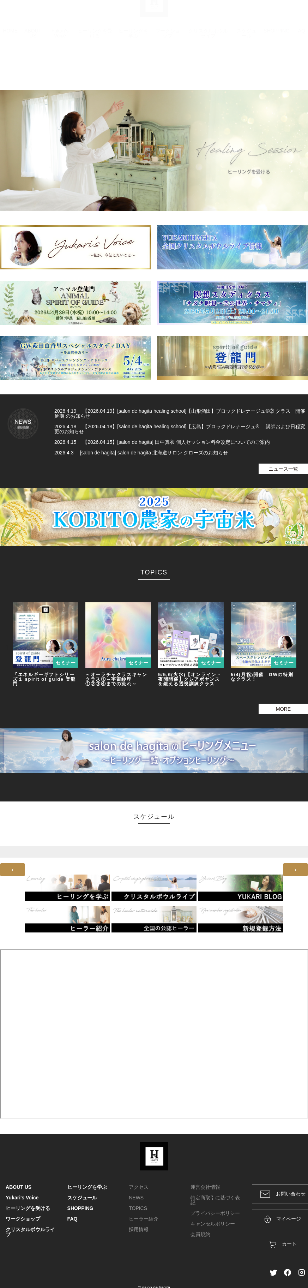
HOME (10, 65)
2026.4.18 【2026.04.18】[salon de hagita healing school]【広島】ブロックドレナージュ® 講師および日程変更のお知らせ (179, 429)
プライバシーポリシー (215, 1213)
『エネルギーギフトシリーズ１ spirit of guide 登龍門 (44, 679)
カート (226, 15)
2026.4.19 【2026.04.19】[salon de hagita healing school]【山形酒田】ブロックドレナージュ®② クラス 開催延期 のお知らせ (179, 413)
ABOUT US (32, 68)
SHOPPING (277, 65)
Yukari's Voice (60, 68)
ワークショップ (167, 68)
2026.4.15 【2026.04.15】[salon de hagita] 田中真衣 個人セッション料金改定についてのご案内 (162, 442)
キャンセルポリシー (213, 1223)
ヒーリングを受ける (95, 68)
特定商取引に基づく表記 (215, 1200)
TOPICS (138, 1208)
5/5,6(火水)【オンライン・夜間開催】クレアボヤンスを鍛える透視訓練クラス (190, 679)
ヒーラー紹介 (143, 1218)
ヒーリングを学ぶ (133, 68)
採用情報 (139, 1229)
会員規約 (200, 1234)
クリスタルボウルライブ (208, 68)
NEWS (136, 1197)
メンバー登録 (290, 15)
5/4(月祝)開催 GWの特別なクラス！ (262, 677)
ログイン (254, 15)
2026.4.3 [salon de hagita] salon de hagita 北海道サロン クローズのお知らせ (141, 452)
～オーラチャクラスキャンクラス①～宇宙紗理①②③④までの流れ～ (116, 679)
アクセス (139, 1187)
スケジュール (246, 68)
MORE (283, 709)
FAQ (300, 65)
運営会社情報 (205, 1187)
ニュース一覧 (283, 469)
